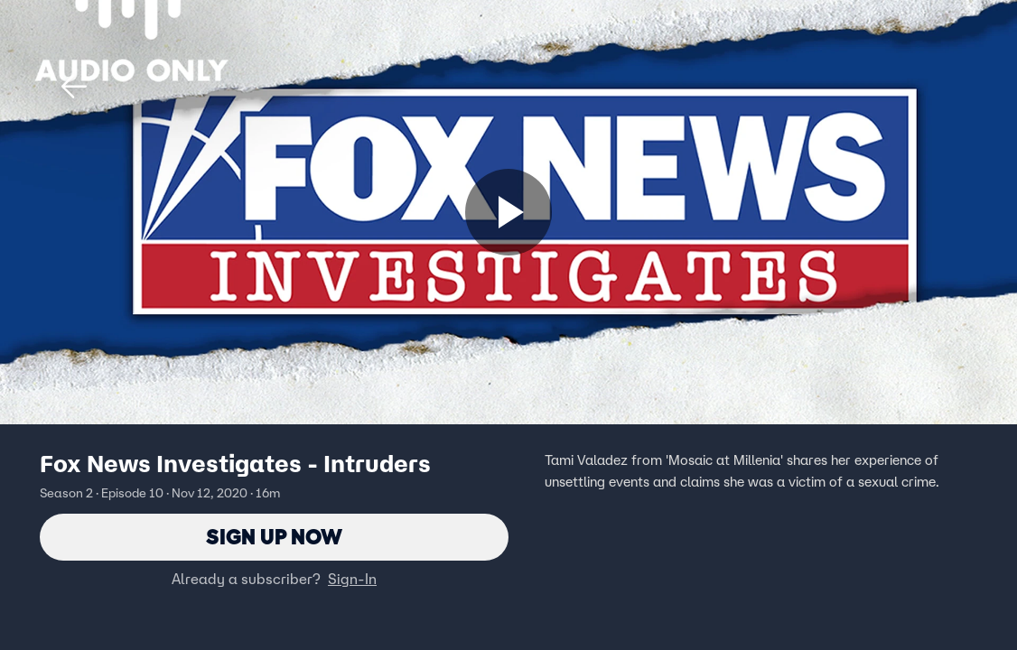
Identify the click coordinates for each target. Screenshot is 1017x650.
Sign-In (352, 579)
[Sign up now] (508, 212)
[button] (74, 86)
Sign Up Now (274, 537)
